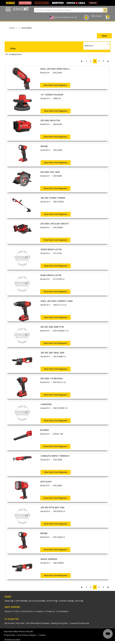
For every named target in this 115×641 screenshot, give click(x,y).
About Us (9, 611)
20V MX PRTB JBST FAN (52, 507)
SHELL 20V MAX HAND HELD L (55, 68)
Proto (78, 601)
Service (21, 9)
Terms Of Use (27, 611)
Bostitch (51, 601)
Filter (104, 35)
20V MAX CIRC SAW (50, 172)
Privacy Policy (9, 635)
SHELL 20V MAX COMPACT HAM (56, 301)
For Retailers (63, 611)
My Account (9, 623)
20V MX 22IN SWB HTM (52, 326)
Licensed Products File (79, 623)
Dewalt (8, 601)
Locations (39, 611)
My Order (20, 623)
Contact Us (50, 611)
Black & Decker (36, 601)
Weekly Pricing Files (59, 623)
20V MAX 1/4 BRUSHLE (51, 378)
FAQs (17, 611)
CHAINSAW (46, 404)
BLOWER (44, 430)
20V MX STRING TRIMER (53, 197)
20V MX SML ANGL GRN (52, 352)
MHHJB (44, 146)
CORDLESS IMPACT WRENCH (55, 455)
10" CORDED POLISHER (52, 94)
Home (11, 28)
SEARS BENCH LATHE (51, 249)
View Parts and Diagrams (55, 85)
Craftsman (20, 601)
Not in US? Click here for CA (65, 17)
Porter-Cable (65, 601)
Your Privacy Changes (26, 635)
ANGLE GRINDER (49, 559)
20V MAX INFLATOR (50, 120)
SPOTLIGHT (46, 481)
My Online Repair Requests (38, 623)
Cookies (41, 635)
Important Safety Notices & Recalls (18, 631)
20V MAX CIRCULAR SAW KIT (54, 223)
